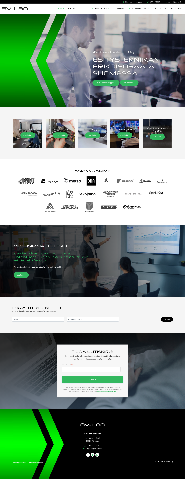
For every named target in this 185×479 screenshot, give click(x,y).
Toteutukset (119, 8)
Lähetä (167, 319)
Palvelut (101, 8)
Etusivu (59, 8)
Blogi (157, 8)
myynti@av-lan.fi (92, 448)
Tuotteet (85, 8)
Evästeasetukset (36, 463)
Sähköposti (67, 365)
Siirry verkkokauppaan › (106, 83)
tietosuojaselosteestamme (106, 391)
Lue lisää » (21, 275)
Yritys (71, 8)
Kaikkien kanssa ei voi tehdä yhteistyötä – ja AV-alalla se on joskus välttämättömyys (51, 256)
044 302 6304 (92, 446)
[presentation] (139, 319)
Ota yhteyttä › (129, 83)
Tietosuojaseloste (19, 463)
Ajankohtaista (141, 8)
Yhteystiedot (172, 8)
